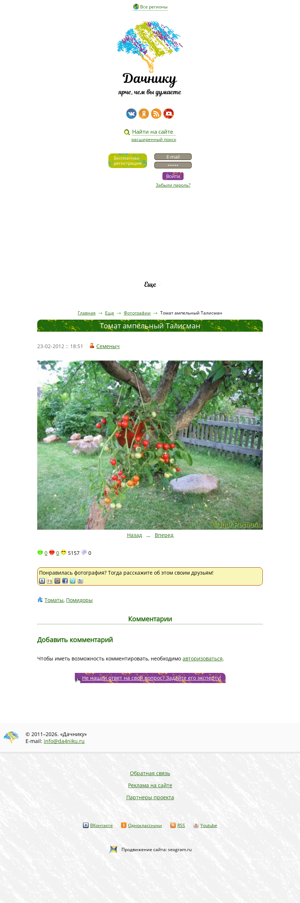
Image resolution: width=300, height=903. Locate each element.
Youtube (208, 825)
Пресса (150, 234)
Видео (150, 209)
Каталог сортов (150, 259)
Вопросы (150, 247)
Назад (134, 534)
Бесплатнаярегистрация (128, 160)
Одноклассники (145, 825)
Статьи (150, 222)
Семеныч (108, 346)
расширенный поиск (153, 139)
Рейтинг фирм (150, 272)
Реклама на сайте (150, 785)
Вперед (164, 534)
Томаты (54, 600)
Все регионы (154, 7)
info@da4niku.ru (64, 741)
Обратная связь (150, 773)
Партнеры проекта (150, 797)
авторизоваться (202, 658)
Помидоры (79, 600)
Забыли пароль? (173, 185)
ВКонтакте (101, 825)
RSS (181, 825)
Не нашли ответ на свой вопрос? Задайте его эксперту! (151, 677)
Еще (150, 284)
